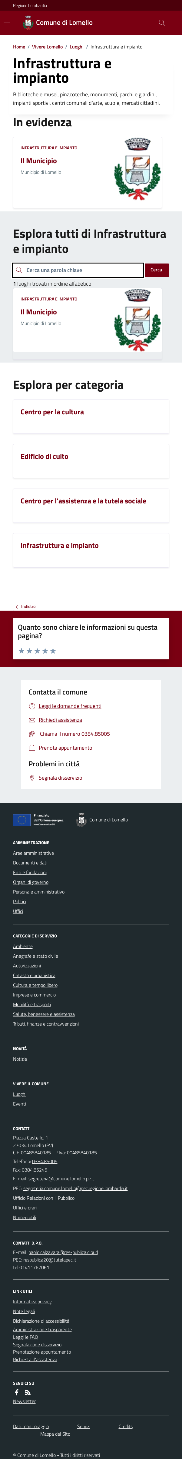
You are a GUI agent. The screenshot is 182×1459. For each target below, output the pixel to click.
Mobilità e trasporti (32, 1004)
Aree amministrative (33, 853)
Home (19, 46)
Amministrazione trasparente (42, 1329)
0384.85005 (45, 1161)
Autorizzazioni (27, 965)
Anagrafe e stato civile (35, 956)
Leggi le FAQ (25, 1337)
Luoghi (77, 46)
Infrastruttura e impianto (49, 147)
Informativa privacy (32, 1301)
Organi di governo (30, 882)
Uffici (18, 911)
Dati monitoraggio (31, 1426)
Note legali (24, 1311)
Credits (126, 1426)
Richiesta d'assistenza (35, 1359)
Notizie (20, 1059)
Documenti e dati (30, 862)
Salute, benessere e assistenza (44, 1014)
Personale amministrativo (39, 891)
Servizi (83, 1426)
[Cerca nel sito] (159, 22)
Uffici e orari (25, 1207)
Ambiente (23, 946)
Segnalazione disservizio (37, 1344)
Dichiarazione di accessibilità (41, 1321)
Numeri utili (24, 1217)
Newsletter (24, 1401)
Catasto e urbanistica (34, 975)
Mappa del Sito (55, 1433)
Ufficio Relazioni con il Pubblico (43, 1198)
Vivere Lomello (47, 46)
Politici (19, 901)
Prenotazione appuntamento (42, 1351)
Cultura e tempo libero (35, 985)
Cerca (156, 269)
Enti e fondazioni (30, 872)
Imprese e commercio (34, 994)
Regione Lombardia (30, 5)
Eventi (19, 1103)
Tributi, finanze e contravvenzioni (46, 1023)
